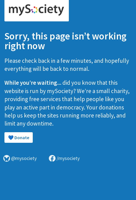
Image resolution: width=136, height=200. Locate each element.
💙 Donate (18, 137)
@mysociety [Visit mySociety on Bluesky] (20, 158)
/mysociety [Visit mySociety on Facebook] (64, 158)
